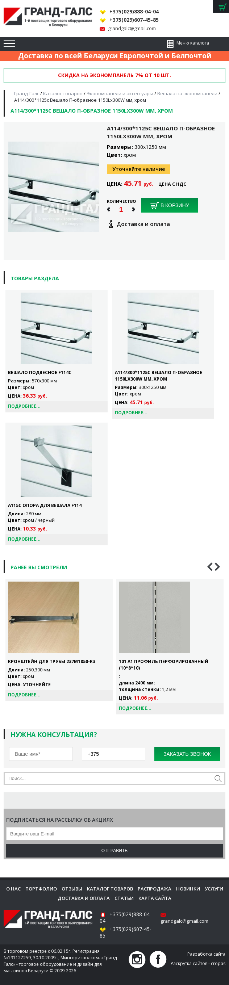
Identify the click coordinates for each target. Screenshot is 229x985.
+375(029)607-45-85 (134, 19)
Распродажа (154, 888)
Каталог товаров (110, 888)
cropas (218, 963)
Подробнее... (24, 406)
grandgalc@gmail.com (132, 28)
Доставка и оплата (84, 898)
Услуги (214, 888)
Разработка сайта (206, 954)
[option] (59, 640)
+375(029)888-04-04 (134, 11)
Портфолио (41, 888)
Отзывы (72, 888)
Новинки (188, 888)
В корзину (169, 205)
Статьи (124, 898)
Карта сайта (154, 898)
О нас (13, 888)
